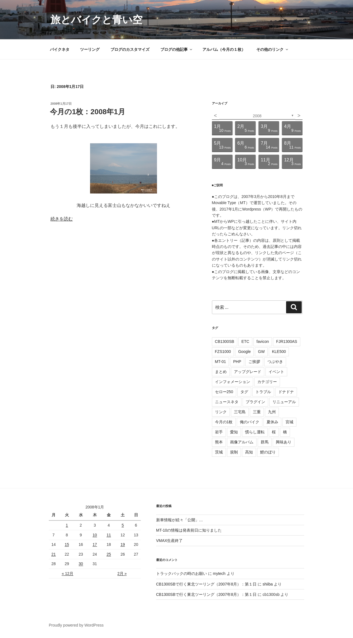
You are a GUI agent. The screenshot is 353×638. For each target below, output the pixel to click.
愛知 (234, 432)
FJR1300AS (286, 341)
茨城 (219, 452)
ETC (245, 341)
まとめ (221, 371)
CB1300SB (224, 341)
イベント (276, 371)
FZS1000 (223, 351)
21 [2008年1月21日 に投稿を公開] (53, 554)
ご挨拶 (254, 361)
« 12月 (67, 573)
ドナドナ (286, 392)
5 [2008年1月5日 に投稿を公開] (123, 525)
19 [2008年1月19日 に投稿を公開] (122, 544)
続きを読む (61, 218)
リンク (221, 412)
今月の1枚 (224, 422)
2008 (257, 116)
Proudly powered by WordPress (76, 625)
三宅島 (240, 412)
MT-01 (220, 361)
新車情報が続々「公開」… (179, 520)
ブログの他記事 (176, 49)
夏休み (272, 422)
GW (261, 351)
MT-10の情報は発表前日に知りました (189, 530)
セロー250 (224, 392)
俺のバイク (249, 422)
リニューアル (284, 402)
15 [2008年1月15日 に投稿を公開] (67, 544)
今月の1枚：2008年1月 (87, 111)
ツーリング (90, 49)
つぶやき (275, 361)
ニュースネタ (226, 402)
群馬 (265, 442)
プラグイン (255, 402)
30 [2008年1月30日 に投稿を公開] (81, 563)
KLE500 (279, 351)
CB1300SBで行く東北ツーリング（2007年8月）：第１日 (206, 584)
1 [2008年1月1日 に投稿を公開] (67, 525)
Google (244, 351)
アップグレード (247, 371)
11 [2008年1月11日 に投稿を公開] (109, 535)
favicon (263, 341)
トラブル (263, 392)
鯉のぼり (268, 452)
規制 (234, 452)
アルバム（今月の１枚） (223, 49)
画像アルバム (241, 442)
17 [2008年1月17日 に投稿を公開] (95, 544)
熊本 (219, 442)
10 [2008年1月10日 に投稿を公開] (95, 535)
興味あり (283, 442)
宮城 (289, 422)
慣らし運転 (255, 432)
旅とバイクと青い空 (96, 19)
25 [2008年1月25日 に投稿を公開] (109, 554)
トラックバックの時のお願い (181, 573)
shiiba (268, 584)
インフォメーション (232, 381)
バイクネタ (59, 49)
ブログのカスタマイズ (129, 49)
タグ (244, 392)
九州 (272, 412)
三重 (257, 412)
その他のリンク (272, 49)
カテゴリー (267, 381)
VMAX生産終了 (169, 540)
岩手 (219, 432)
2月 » (122, 573)
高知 (249, 452)
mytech (219, 573)
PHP (237, 361)
